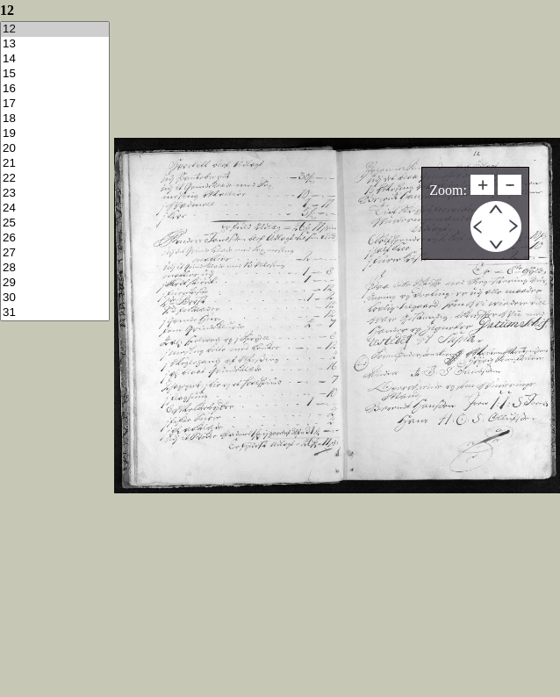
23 (55, 193)
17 (55, 104)
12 (55, 29)
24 (55, 208)
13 (55, 44)
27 (55, 253)
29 (55, 283)
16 (55, 89)
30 (55, 298)
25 (55, 223)
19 (55, 133)
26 (55, 238)
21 (55, 163)
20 (55, 148)
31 (55, 312)
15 (55, 74)
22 (55, 178)
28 (55, 268)
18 (55, 118)
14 (55, 59)
